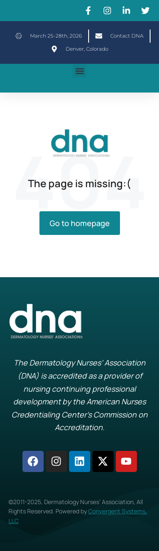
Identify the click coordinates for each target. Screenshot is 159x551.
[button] (79, 71)
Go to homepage (80, 223)
